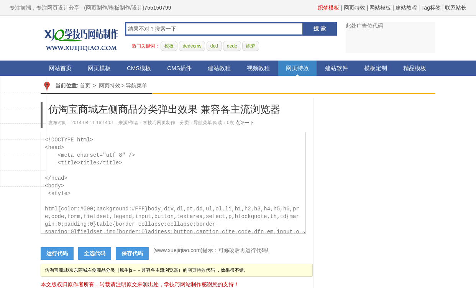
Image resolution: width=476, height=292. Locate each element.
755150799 (157, 8)
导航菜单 (136, 85)
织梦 (250, 46)
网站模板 (380, 8)
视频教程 (258, 68)
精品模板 (414, 68)
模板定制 (375, 68)
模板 (169, 46)
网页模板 (99, 68)
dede (232, 46)
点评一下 (244, 122)
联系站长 (455, 8)
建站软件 (336, 68)
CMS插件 (179, 68)
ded (214, 46)
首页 (85, 85)
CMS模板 (139, 68)
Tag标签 (431, 8)
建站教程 (406, 8)
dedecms (192, 46)
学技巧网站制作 (81, 38)
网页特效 (354, 8)
